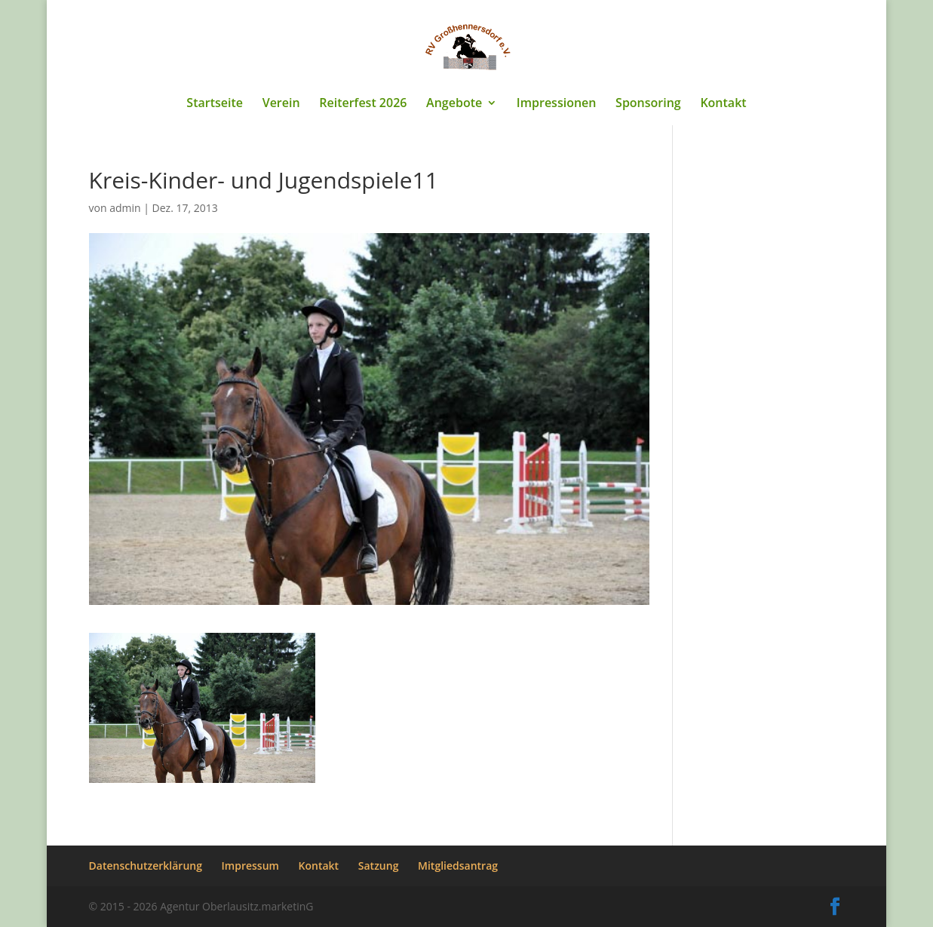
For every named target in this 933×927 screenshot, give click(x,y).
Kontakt (723, 104)
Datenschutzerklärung (145, 865)
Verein (281, 104)
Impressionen (557, 104)
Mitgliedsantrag (458, 865)
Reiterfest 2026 (363, 104)
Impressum (250, 865)
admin (124, 208)
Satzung (378, 865)
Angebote (454, 104)
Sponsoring (648, 104)
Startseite (214, 104)
